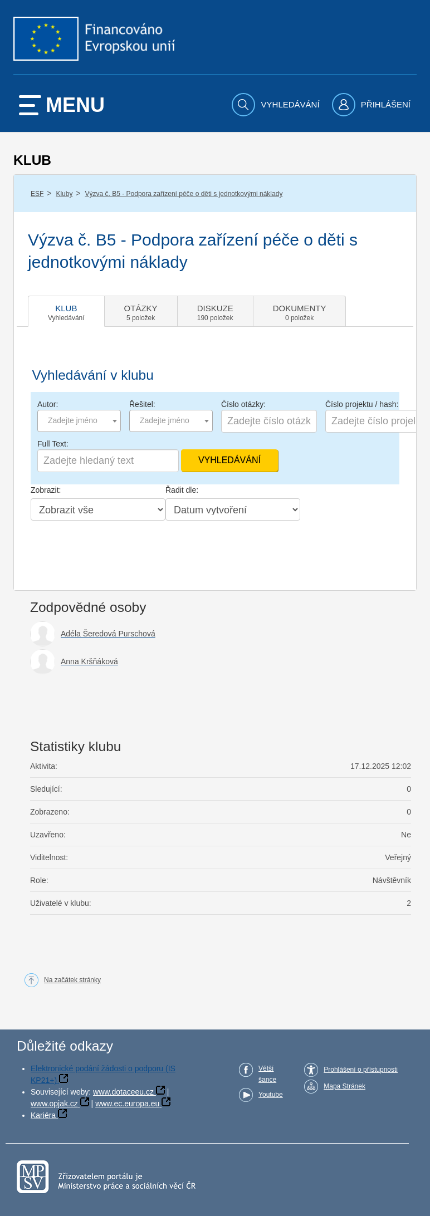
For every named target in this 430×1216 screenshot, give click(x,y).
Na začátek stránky (72, 980)
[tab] (66, 311)
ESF (37, 194)
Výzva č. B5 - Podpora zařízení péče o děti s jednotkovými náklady (184, 194)
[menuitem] (276, 105)
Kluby (64, 194)
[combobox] (79, 421)
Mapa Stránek (344, 1086)
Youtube (270, 1095)
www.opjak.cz (54, 1103)
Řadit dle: (181, 490)
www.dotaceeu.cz (123, 1091)
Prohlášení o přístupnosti (361, 1069)
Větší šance (267, 1074)
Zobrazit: (46, 490)
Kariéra (43, 1115)
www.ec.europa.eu (127, 1103)
